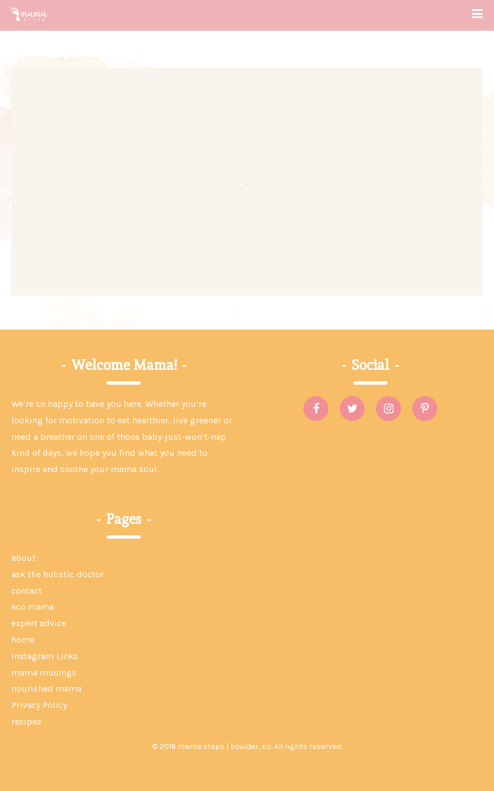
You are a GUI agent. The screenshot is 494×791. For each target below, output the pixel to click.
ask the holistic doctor (57, 574)
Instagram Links (44, 656)
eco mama (32, 606)
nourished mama (46, 688)
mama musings (44, 672)
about (23, 557)
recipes (26, 721)
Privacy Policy (39, 705)
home (23, 639)
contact (26, 590)
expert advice (38, 623)
